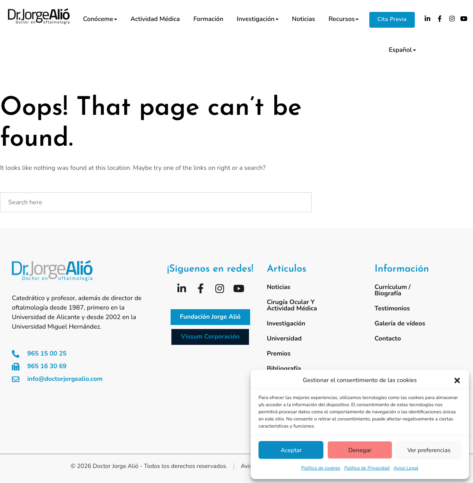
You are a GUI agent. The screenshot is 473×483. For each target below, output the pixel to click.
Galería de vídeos (399, 323)
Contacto (387, 338)
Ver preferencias (428, 450)
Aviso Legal (405, 468)
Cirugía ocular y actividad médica (292, 305)
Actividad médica (155, 19)
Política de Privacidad (367, 468)
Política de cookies (320, 468)
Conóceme (100, 19)
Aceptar (291, 450)
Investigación (257, 19)
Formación (208, 19)
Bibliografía (284, 368)
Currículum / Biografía (392, 290)
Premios (279, 353)
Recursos (344, 19)
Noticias (303, 19)
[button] (457, 380)
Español (402, 50)
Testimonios (392, 308)
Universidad (284, 338)
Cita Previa (392, 19)
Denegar (359, 450)
